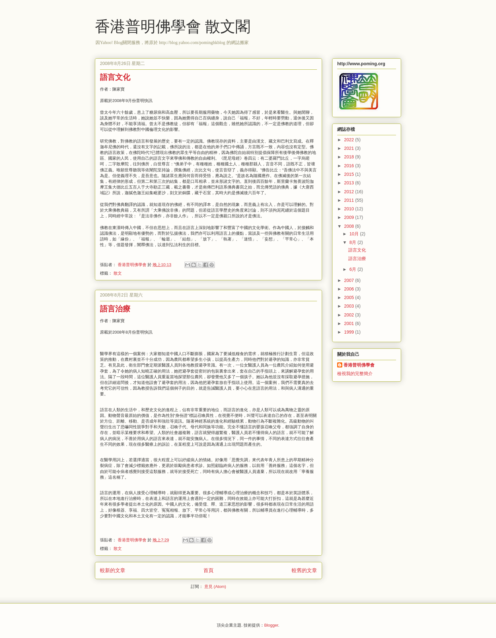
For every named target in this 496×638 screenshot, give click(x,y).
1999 (349, 332)
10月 (354, 233)
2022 (349, 139)
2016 (349, 165)
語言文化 (115, 77)
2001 (349, 323)
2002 (349, 314)
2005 (349, 297)
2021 (349, 148)
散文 (118, 273)
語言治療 (115, 309)
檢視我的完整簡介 (355, 373)
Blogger (271, 625)
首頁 (208, 570)
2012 (349, 191)
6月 (353, 269)
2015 (349, 174)
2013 (349, 182)
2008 (349, 226)
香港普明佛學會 (359, 364)
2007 (349, 280)
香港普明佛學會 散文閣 (173, 26)
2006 (349, 288)
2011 (349, 200)
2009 (349, 217)
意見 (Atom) (215, 586)
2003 (349, 306)
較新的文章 (112, 570)
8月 (353, 242)
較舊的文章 (304, 570)
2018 (349, 156)
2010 (349, 208)
